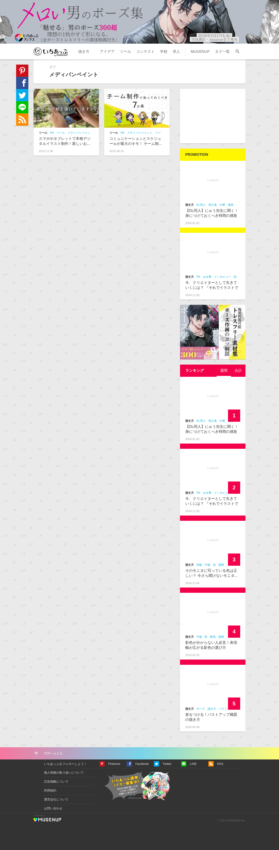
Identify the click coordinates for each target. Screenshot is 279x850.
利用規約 (50, 790)
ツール (125, 52)
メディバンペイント (140, 132)
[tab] (224, 371)
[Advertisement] (212, 116)
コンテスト (145, 52)
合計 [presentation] (238, 370)
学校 (163, 52)
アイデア (107, 52)
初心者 (212, 204)
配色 (213, 636)
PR (52, 132)
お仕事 (207, 276)
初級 (199, 564)
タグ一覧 (222, 52)
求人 (176, 52)
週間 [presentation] (224, 370)
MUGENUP (200, 52)
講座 (221, 564)
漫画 (230, 204)
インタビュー (222, 276)
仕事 (222, 204)
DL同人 (201, 204)
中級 (207, 564)
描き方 (83, 52)
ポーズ (200, 708)
